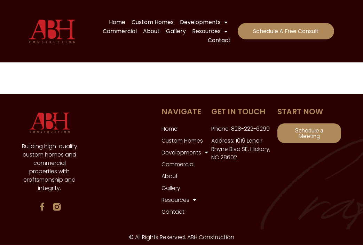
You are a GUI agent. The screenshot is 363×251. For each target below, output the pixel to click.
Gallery (174, 31)
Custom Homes (151, 22)
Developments (202, 22)
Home (116, 22)
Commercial (118, 31)
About (150, 31)
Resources (208, 31)
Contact (217, 40)
